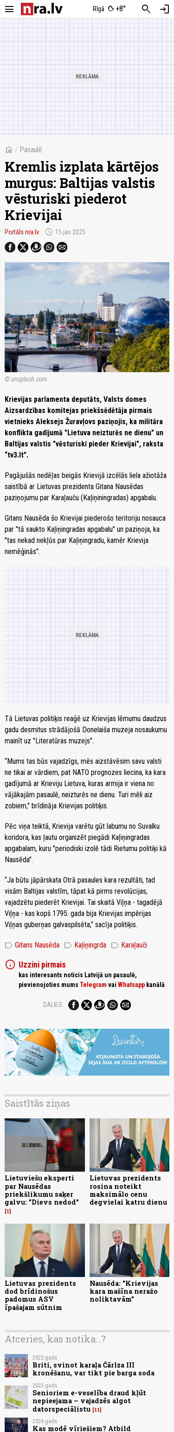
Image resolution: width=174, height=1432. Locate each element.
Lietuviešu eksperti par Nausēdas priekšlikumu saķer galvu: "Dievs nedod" (42, 1190)
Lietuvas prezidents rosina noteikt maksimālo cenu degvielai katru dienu (128, 1190)
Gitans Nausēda (32, 945)
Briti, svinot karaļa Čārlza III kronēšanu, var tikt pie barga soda (93, 1369)
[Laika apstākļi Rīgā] (109, 9)
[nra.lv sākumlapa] (42, 9)
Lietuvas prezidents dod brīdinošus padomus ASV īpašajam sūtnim (40, 1295)
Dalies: (53, 1004)
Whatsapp (131, 984)
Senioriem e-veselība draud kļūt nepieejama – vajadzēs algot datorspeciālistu (89, 1400)
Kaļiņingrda (85, 945)
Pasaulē (30, 149)
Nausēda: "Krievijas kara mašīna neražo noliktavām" (124, 1291)
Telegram (93, 984)
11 (97, 1409)
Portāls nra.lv (22, 232)
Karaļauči (129, 945)
